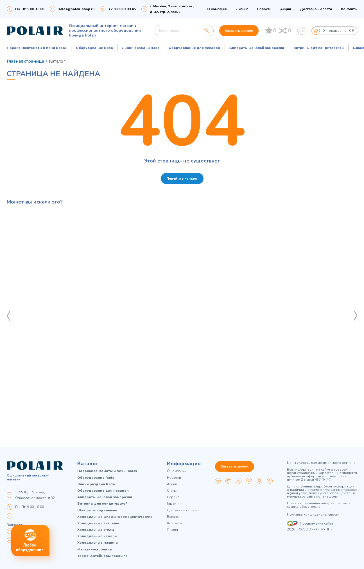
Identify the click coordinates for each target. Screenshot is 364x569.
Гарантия (174, 503)
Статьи (172, 491)
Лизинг (242, 9)
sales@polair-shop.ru (76, 9)
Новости (264, 9)
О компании (217, 9)
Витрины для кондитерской (318, 48)
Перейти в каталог (182, 178)
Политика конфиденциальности (313, 514)
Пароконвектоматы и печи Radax (37, 48)
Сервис (173, 497)
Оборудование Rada (94, 48)
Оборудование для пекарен (194, 48)
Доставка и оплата (316, 9)
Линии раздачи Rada (140, 48)
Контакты (349, 9)
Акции (285, 9)
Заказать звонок (239, 30)
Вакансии (174, 517)
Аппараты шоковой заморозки (256, 48)
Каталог (87, 463)
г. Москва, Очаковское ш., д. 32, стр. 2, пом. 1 (172, 9)
